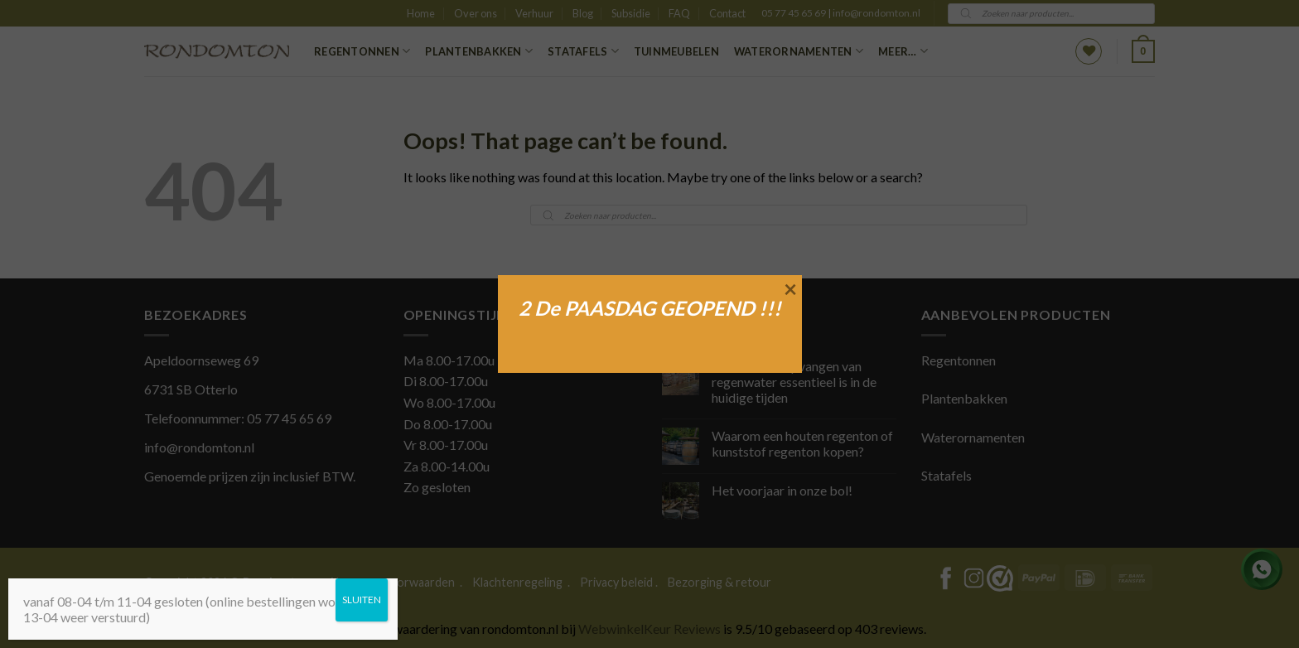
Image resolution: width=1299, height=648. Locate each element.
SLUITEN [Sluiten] (361, 599)
